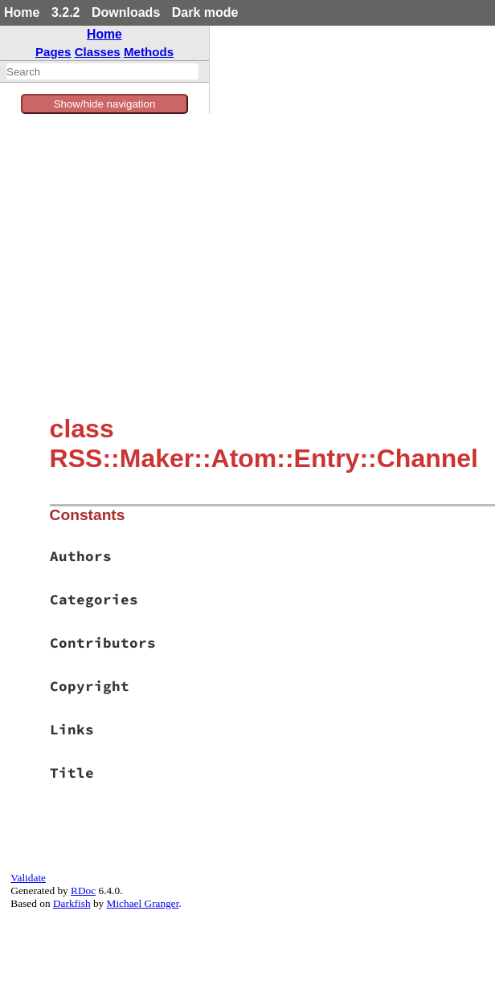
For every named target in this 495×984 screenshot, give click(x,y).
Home (21, 12)
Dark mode (205, 12)
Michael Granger (143, 903)
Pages (53, 52)
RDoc (83, 890)
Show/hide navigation (105, 104)
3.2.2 (65, 12)
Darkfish (72, 903)
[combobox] (102, 71)
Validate (28, 878)
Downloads (126, 12)
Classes (98, 52)
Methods (149, 52)
